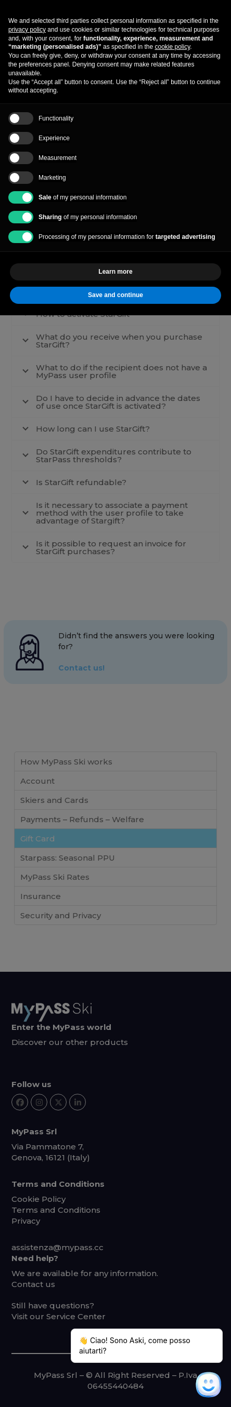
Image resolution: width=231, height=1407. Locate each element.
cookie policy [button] (172, 46)
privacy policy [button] (27, 29)
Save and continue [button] (115, 295)
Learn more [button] (115, 271)
